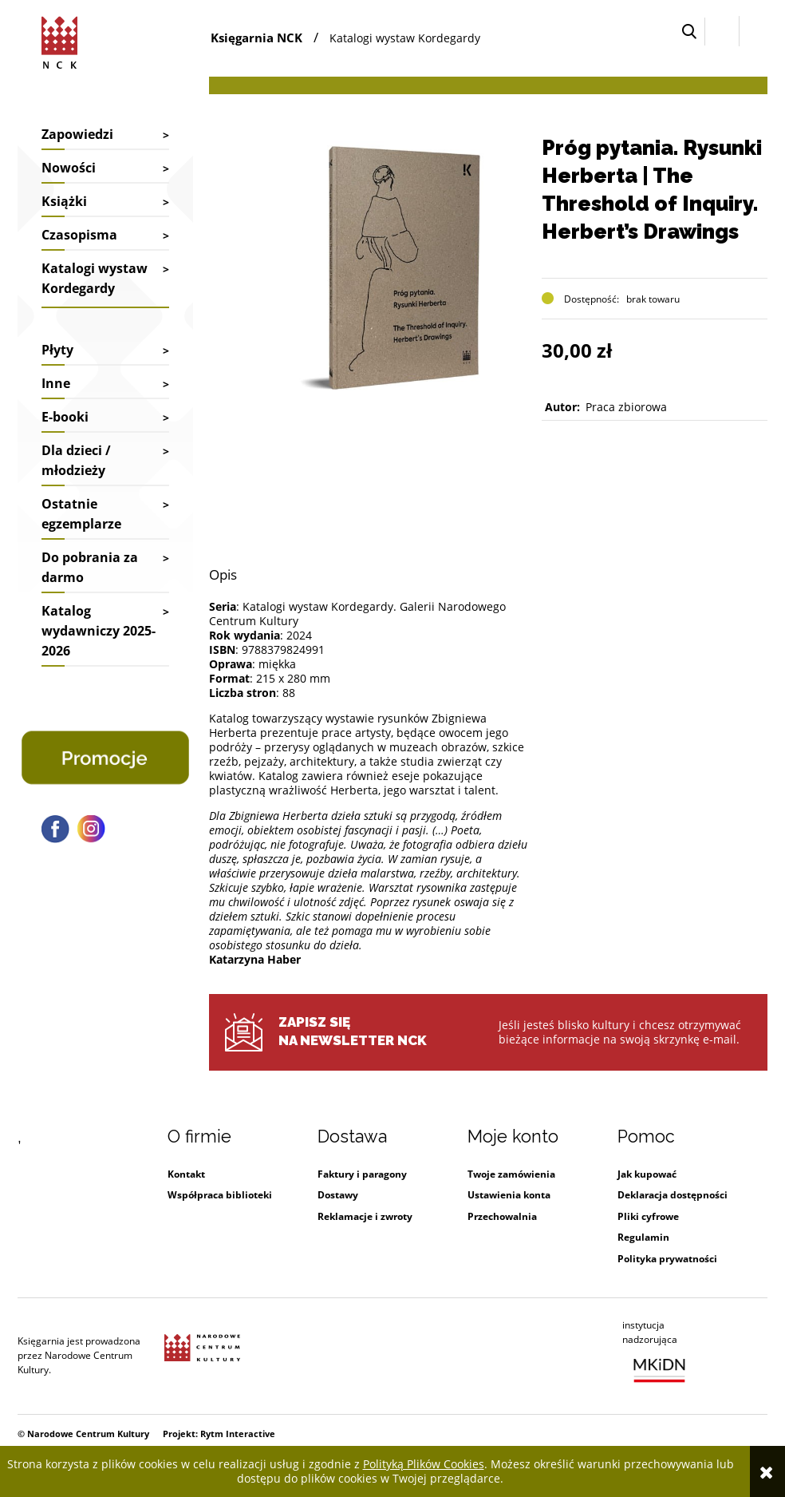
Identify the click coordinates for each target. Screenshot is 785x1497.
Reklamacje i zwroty (365, 1216)
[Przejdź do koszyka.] (753, 31)
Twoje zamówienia (511, 1174)
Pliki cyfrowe (648, 1216)
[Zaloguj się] (722, 31)
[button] (689, 31)
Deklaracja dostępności (672, 1195)
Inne (55, 383)
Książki (64, 201)
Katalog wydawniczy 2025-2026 (98, 630)
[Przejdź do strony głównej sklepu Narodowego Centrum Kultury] (62, 40)
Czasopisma (79, 235)
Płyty (57, 349)
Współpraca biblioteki (220, 1195)
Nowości (68, 167)
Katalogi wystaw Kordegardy (94, 278)
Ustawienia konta (508, 1195)
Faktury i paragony (362, 1174)
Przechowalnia (502, 1216)
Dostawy (338, 1195)
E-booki (65, 417)
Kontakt (186, 1174)
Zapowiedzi (77, 134)
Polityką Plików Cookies (423, 1463)
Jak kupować (647, 1174)
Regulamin (643, 1237)
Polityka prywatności (667, 1258)
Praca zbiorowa (626, 406)
